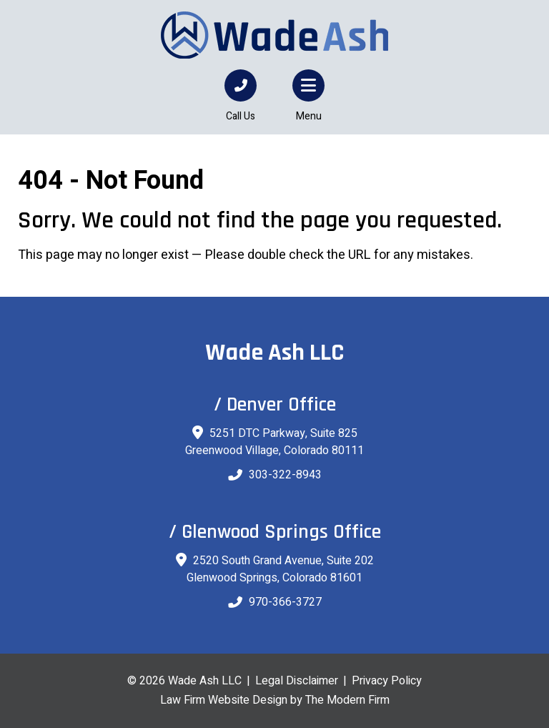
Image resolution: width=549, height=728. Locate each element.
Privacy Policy (387, 680)
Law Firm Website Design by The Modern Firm (275, 700)
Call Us (240, 116)
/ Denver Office (275, 405)
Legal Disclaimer (296, 680)
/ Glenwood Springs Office (275, 532)
